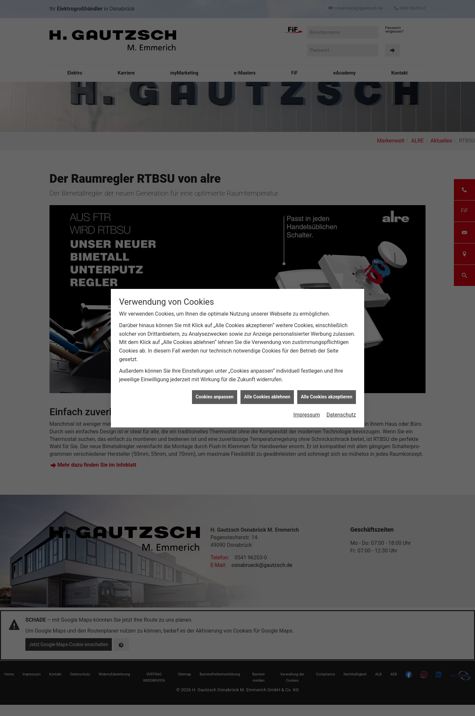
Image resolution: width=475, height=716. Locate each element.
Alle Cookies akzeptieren (326, 396)
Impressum (306, 415)
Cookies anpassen (215, 396)
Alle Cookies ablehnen (267, 396)
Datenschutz (341, 415)
